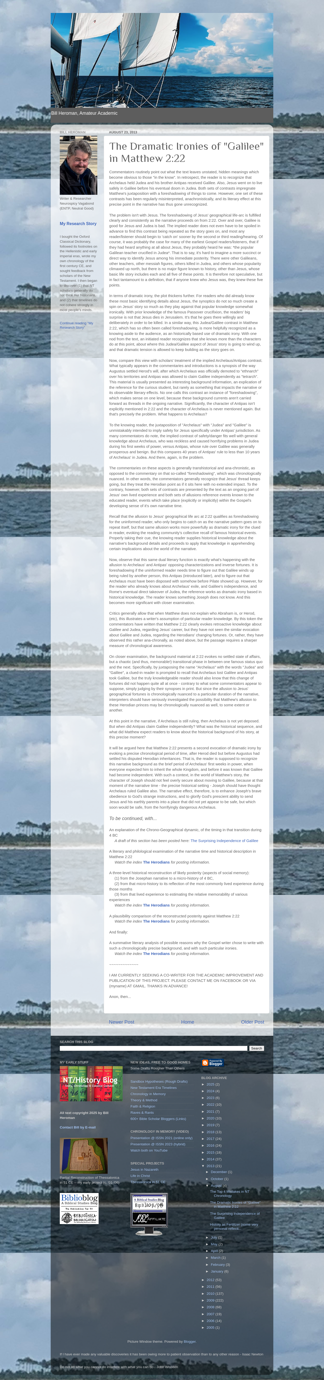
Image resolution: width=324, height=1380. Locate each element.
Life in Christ (140, 1176)
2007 (211, 1314)
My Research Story (78, 223)
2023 (211, 1098)
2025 (211, 1084)
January (217, 1271)
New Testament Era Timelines (153, 1088)
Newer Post (121, 1022)
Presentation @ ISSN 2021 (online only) (161, 1138)
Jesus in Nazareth (144, 1169)
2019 (211, 1125)
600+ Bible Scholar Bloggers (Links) (158, 1119)
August (217, 1186)
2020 (211, 1118)
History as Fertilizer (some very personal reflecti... (234, 1227)
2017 (211, 1139)
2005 (211, 1327)
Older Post (252, 1022)
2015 (211, 1152)
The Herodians (156, 862)
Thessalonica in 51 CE (147, 1182)
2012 (211, 1280)
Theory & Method (143, 1100)
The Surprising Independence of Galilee (224, 841)
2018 (211, 1132)
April (215, 1251)
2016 (211, 1145)
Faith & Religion (142, 1106)
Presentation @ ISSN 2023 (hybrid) (157, 1144)
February (218, 1265)
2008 (211, 1307)
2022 (211, 1104)
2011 (211, 1287)
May (214, 1244)
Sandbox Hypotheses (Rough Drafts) (159, 1081)
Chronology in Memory (148, 1094)
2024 (211, 1091)
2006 (211, 1321)
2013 (211, 1166)
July (214, 1237)
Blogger (190, 1341)
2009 (211, 1300)
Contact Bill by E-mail (78, 1127)
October (217, 1179)
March (216, 1258)
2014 (211, 1159)
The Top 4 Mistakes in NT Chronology (229, 1194)
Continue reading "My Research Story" (76, 325)
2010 (211, 1294)
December (219, 1172)
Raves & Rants (142, 1113)
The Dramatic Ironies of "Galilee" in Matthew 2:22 (235, 1205)
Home (187, 1022)
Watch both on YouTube (148, 1150)
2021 (211, 1111)
